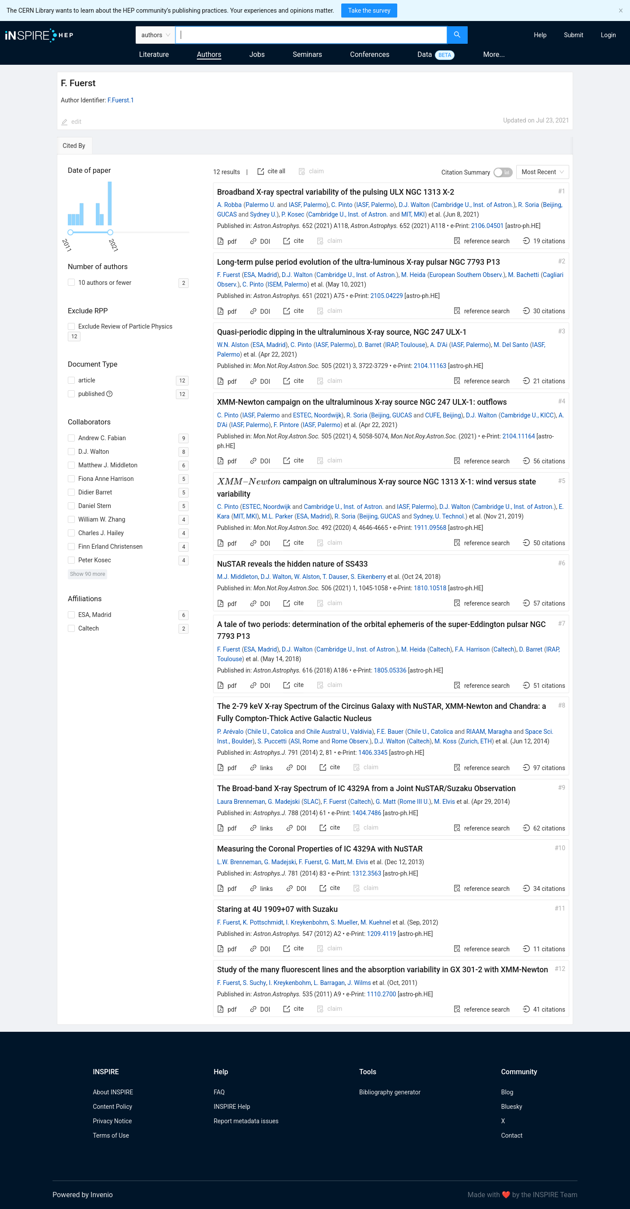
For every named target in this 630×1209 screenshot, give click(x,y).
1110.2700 (381, 994)
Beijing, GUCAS (391, 415)
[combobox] (311, 35)
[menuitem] (540, 35)
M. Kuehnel (375, 922)
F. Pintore (286, 424)
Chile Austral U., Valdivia (339, 731)
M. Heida (413, 274)
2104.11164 (518, 436)
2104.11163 (430, 365)
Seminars (307, 54)
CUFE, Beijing (443, 415)
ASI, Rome (304, 741)
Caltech (439, 649)
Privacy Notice (112, 1121)
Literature (154, 54)
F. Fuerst (228, 274)
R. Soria (528, 204)
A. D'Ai (439, 344)
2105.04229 (387, 295)
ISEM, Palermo (288, 284)
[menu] (550, 35)
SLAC (311, 801)
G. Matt (386, 801)
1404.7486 (367, 813)
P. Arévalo (230, 731)
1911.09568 (430, 527)
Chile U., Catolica (270, 731)
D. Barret (369, 344)
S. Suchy (254, 982)
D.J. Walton (414, 204)
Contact (511, 1135)
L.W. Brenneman (239, 862)
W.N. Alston (232, 344)
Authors (209, 54)
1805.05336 (390, 670)
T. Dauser (335, 576)
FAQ (219, 1092)
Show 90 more (87, 574)
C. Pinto (342, 204)
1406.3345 (373, 752)
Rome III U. (414, 801)
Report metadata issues (246, 1121)
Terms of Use (111, 1135)
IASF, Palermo (307, 204)
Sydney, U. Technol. (439, 516)
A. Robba (229, 204)
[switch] (503, 172)
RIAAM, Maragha (489, 731)
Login (608, 35)
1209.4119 (381, 933)
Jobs (257, 54)
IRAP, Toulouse (405, 344)
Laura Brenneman (241, 801)
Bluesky (511, 1106)
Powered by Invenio (82, 1195)
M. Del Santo (511, 344)
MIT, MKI (413, 214)
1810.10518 (430, 588)
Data (424, 54)
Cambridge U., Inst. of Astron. (473, 204)
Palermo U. (260, 204)
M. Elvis (444, 801)
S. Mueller (344, 922)
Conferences (369, 54)
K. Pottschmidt (263, 922)
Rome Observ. (351, 741)
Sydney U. (263, 214)
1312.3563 (367, 873)
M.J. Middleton (237, 576)
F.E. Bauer (390, 731)
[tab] (83, 146)
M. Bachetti (523, 274)
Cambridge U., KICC (526, 415)
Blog (507, 1092)
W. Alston (307, 576)
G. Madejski (284, 801)
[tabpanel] (315, 589)
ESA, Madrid (260, 274)
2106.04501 (487, 225)
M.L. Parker (277, 516)
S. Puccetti (272, 741)
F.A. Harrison (472, 649)
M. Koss (445, 741)
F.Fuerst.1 (121, 100)
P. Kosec (292, 214)
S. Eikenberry (367, 576)
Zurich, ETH (476, 741)
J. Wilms (359, 982)
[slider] (70, 232)
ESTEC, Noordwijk (317, 415)
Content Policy (112, 1106)
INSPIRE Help (232, 1106)
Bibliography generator (389, 1092)
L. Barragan (329, 982)
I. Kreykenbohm (307, 922)
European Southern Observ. (466, 274)
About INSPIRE (113, 1092)
